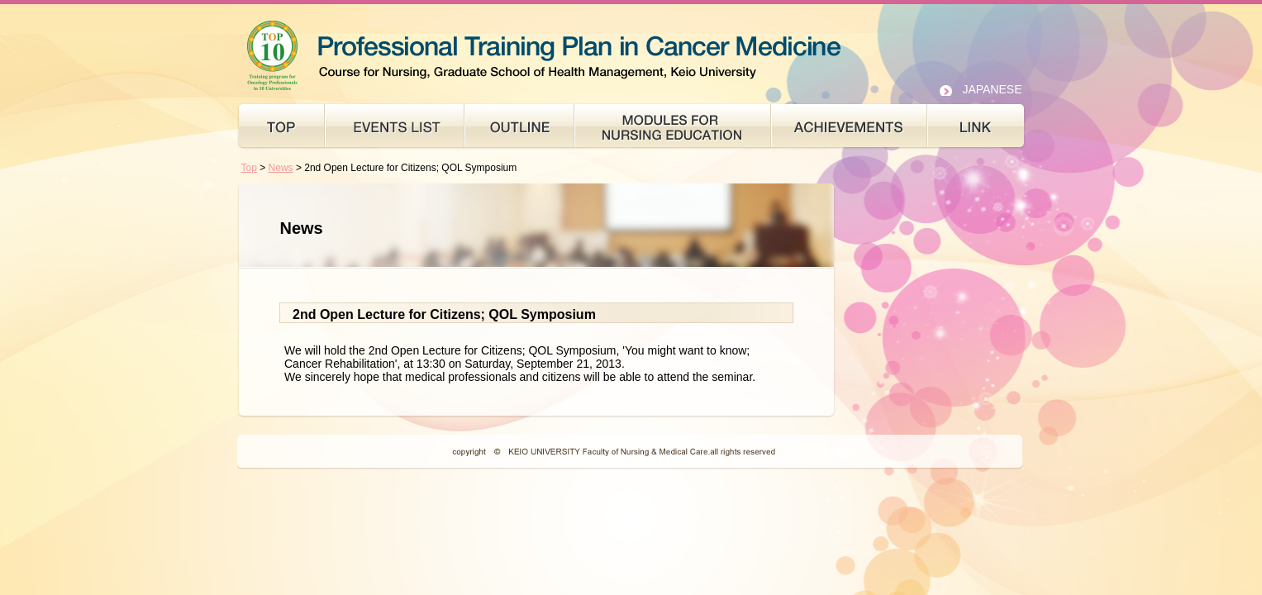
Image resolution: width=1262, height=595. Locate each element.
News (281, 168)
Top (249, 168)
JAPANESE (992, 89)
